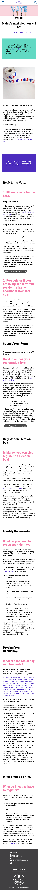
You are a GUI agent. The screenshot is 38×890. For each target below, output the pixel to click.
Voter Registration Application (15, 271)
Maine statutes (8, 571)
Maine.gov (13, 843)
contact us (18, 260)
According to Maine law (11, 677)
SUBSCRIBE (19, 869)
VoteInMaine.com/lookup (12, 488)
